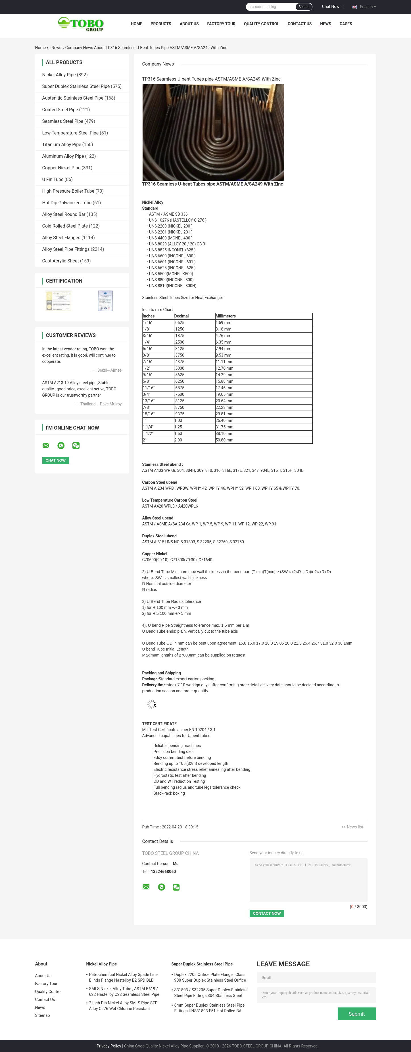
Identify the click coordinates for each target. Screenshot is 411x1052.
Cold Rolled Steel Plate (65, 226)
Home (136, 24)
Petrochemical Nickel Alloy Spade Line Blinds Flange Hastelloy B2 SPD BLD (123, 977)
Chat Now (330, 6)
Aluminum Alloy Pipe (63, 156)
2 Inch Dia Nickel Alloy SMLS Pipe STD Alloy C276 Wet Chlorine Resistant (123, 1006)
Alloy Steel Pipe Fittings (66, 249)
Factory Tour (221, 24)
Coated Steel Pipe (60, 109)
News (325, 24)
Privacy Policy (109, 1046)
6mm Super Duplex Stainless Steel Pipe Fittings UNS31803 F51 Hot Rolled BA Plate (209, 1009)
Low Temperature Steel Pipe (70, 133)
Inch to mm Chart (157, 309)
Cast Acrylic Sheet (60, 261)
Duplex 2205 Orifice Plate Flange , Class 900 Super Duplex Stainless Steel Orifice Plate (210, 978)
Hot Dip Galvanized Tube (67, 202)
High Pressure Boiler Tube (68, 191)
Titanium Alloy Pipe (61, 144)
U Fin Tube (53, 179)
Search (304, 7)
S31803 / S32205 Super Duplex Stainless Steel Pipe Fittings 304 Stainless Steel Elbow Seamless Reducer (211, 994)
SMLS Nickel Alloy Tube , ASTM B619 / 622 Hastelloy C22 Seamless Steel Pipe (124, 991)
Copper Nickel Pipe (61, 168)
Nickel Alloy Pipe (59, 74)
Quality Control (261, 24)
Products (161, 24)
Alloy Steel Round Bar (63, 214)
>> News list (352, 827)
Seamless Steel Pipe (63, 121)
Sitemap (42, 1015)
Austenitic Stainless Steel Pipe (72, 98)
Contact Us (300, 24)
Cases (346, 24)
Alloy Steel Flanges (61, 237)
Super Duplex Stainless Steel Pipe (76, 86)
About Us (189, 24)
